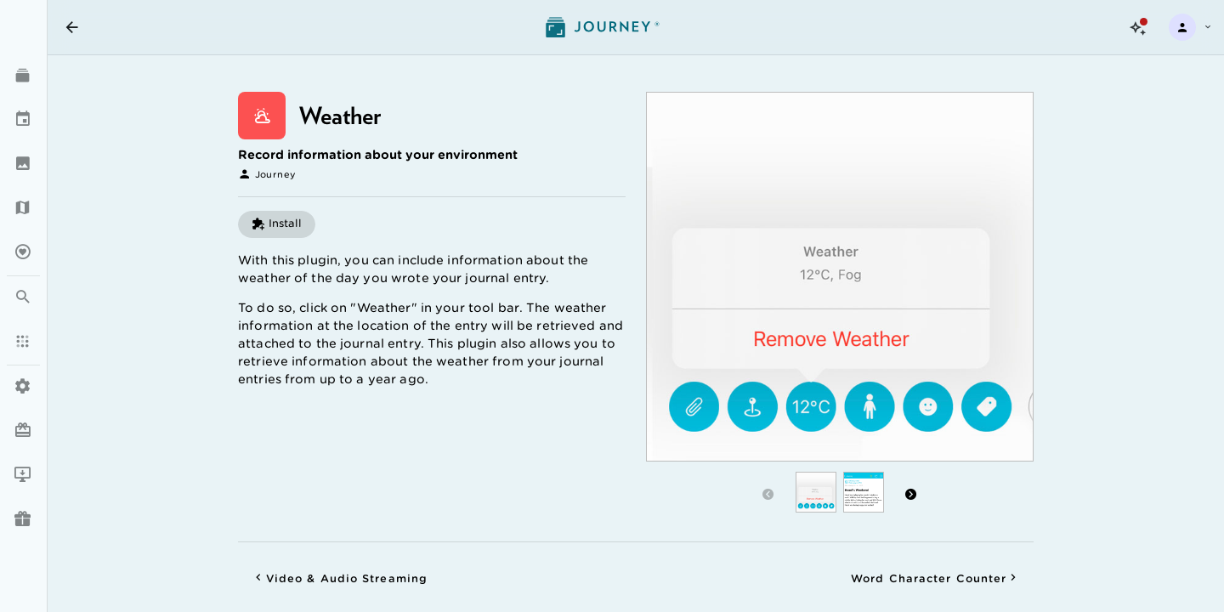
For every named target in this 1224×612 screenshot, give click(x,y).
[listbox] (23, 274)
